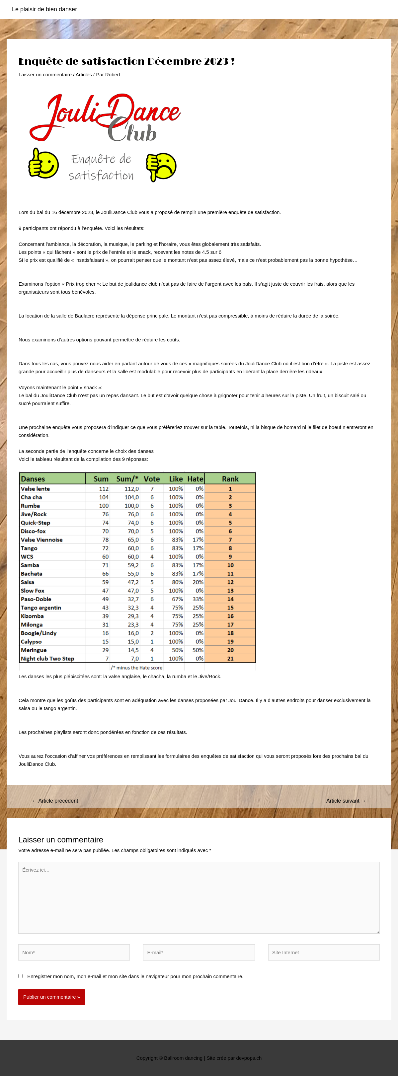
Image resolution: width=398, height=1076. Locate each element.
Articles (84, 74)
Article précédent (55, 801)
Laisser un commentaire (45, 74)
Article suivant (346, 801)
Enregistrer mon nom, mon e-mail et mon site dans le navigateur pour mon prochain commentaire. (135, 976)
